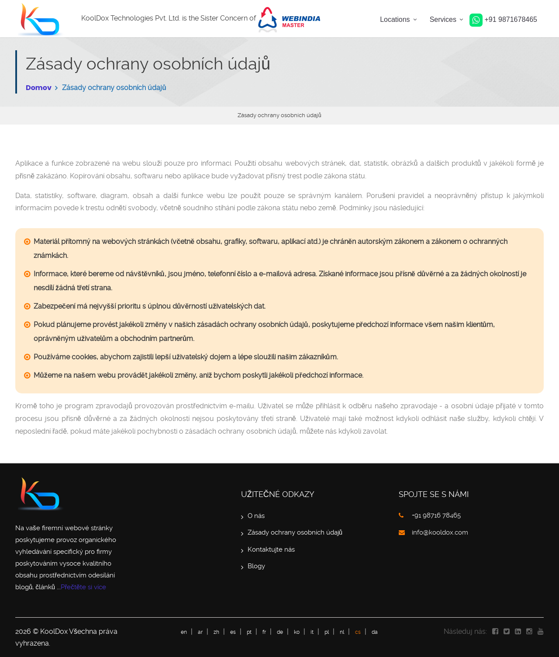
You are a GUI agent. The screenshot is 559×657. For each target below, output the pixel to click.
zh (216, 632)
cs (358, 632)
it (312, 632)
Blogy (256, 566)
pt (249, 632)
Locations (395, 19)
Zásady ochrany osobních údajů (295, 532)
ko (297, 632)
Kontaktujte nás (271, 549)
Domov (39, 88)
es (233, 632)
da (375, 632)
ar (200, 632)
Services (443, 19)
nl (342, 632)
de (280, 632)
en (184, 632)
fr (264, 632)
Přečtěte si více (83, 587)
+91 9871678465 (503, 19)
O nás (256, 516)
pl (326, 632)
